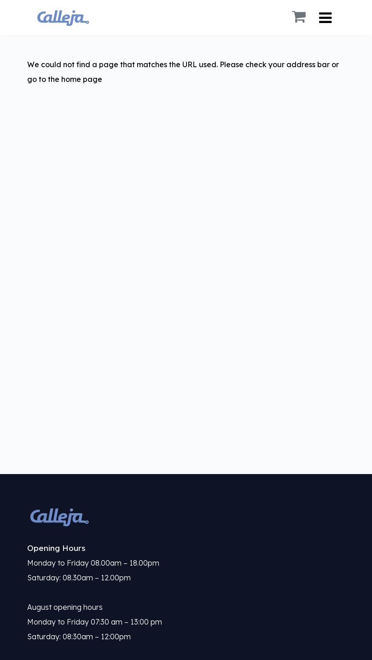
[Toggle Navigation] (325, 18)
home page (81, 79)
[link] (186, 517)
